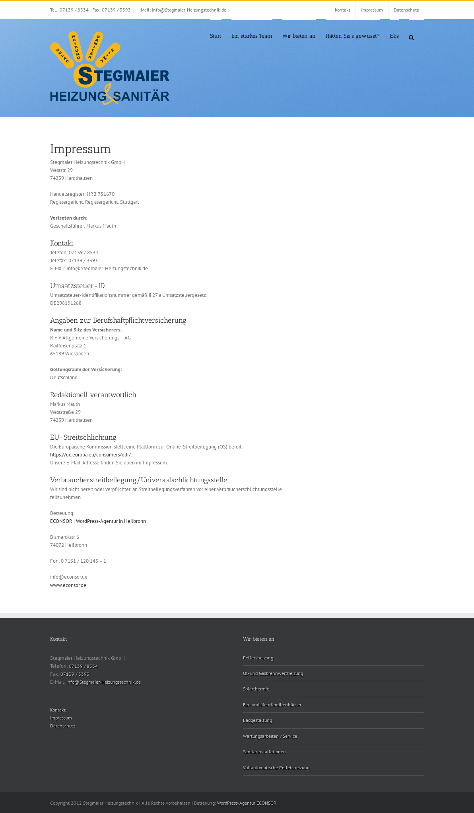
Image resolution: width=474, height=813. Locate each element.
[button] (411, 36)
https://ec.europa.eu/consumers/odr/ (90, 454)
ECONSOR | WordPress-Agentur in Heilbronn (98, 521)
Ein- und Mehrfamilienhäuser (272, 705)
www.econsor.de (68, 585)
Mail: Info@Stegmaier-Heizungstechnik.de (183, 10)
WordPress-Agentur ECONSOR (246, 803)
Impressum (61, 718)
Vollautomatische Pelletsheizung (276, 767)
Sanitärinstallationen (264, 752)
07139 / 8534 (83, 666)
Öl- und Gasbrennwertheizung (273, 673)
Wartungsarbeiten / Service (270, 736)
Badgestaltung (257, 720)
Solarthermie (256, 689)
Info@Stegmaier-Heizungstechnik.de (103, 682)
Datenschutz (62, 726)
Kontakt (58, 710)
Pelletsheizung (258, 658)
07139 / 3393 (74, 674)
